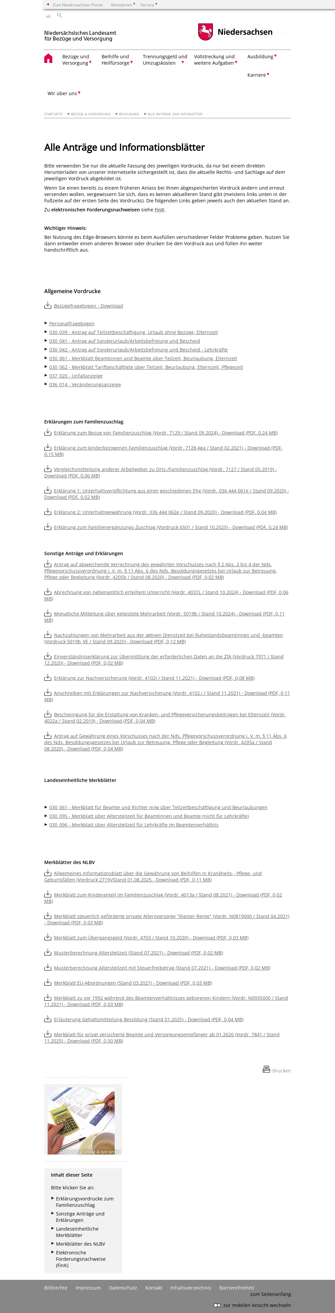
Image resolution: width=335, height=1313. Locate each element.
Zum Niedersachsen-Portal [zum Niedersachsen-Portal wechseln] (78, 4)
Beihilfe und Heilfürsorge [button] (115, 59)
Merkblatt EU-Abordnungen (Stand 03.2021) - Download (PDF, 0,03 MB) (133, 983)
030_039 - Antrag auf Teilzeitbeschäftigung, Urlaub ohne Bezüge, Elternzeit (133, 332)
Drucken (281, 1070)
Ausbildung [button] (260, 56)
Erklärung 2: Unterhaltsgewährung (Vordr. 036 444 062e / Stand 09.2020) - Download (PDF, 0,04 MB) (165, 512)
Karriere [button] (256, 75)
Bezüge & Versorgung (90, 114)
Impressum (88, 1288)
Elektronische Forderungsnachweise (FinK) (81, 1258)
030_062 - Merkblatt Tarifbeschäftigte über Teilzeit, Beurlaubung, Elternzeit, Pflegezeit (146, 367)
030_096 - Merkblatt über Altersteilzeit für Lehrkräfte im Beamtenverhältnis (134, 825)
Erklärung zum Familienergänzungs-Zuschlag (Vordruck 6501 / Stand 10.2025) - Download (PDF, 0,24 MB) (171, 527)
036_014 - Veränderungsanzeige (85, 384)
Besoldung (129, 114)
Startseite (53, 114)
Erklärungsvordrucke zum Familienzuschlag (85, 1201)
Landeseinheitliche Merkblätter (77, 1232)
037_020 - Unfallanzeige (76, 376)
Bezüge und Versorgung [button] (75, 59)
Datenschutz (123, 1288)
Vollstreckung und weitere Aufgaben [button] (214, 59)
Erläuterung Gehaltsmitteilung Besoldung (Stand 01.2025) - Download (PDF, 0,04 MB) (148, 1019)
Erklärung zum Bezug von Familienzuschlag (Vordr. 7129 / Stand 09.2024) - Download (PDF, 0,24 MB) (166, 433)
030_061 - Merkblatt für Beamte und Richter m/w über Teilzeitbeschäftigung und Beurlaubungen (158, 807)
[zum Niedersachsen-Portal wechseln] (235, 40)
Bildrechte (55, 1288)
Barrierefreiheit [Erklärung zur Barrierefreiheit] (236, 1288)
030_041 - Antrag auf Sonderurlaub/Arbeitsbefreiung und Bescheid (124, 341)
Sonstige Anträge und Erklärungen (80, 1216)
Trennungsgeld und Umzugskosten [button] (165, 59)
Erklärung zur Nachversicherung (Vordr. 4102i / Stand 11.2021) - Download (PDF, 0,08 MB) (154, 678)
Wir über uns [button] (62, 93)
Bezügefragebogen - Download (88, 306)
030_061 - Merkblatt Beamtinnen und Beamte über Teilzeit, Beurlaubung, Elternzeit (143, 358)
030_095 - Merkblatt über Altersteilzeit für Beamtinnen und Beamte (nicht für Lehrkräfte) (149, 816)
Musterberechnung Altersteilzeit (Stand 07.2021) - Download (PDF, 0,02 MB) (138, 952)
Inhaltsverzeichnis (190, 1288)
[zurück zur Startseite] (80, 33)
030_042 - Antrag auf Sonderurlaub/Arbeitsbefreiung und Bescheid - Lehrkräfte (138, 349)
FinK (159, 209)
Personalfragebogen (72, 323)
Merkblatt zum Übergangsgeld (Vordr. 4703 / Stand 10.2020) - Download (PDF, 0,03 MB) (151, 937)
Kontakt (153, 1288)
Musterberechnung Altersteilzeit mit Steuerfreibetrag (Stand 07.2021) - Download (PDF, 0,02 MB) (162, 968)
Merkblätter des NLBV (80, 1244)
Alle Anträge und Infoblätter (175, 114)
